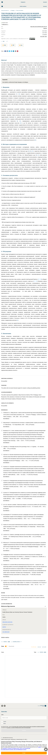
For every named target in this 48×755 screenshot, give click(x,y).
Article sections (23, 6)
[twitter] (9, 51)
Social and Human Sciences (5, 10)
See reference (6, 418)
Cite (20, 45)
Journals (45, 2)
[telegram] (11, 51)
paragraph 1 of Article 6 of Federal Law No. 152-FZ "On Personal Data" (18, 727)
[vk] (7, 51)
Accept (23, 753)
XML (4, 45)
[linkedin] (13, 51)
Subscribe (24, 730)
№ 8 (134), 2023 (43, 36)
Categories (23, 2)
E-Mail (2, 714)
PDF (12, 45)
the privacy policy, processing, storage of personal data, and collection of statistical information (28, 726)
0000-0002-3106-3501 (7, 622)
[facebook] (5, 51)
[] (16, 94)
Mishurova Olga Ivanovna (8, 606)
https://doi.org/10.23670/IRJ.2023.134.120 (38, 26)
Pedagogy (12, 10)
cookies (39, 747)
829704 (4, 627)
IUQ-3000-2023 (5, 631)
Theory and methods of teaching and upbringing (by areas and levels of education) (20, 10)
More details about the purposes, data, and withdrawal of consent (13, 749)
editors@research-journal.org (7, 737)
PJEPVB (45, 28)
